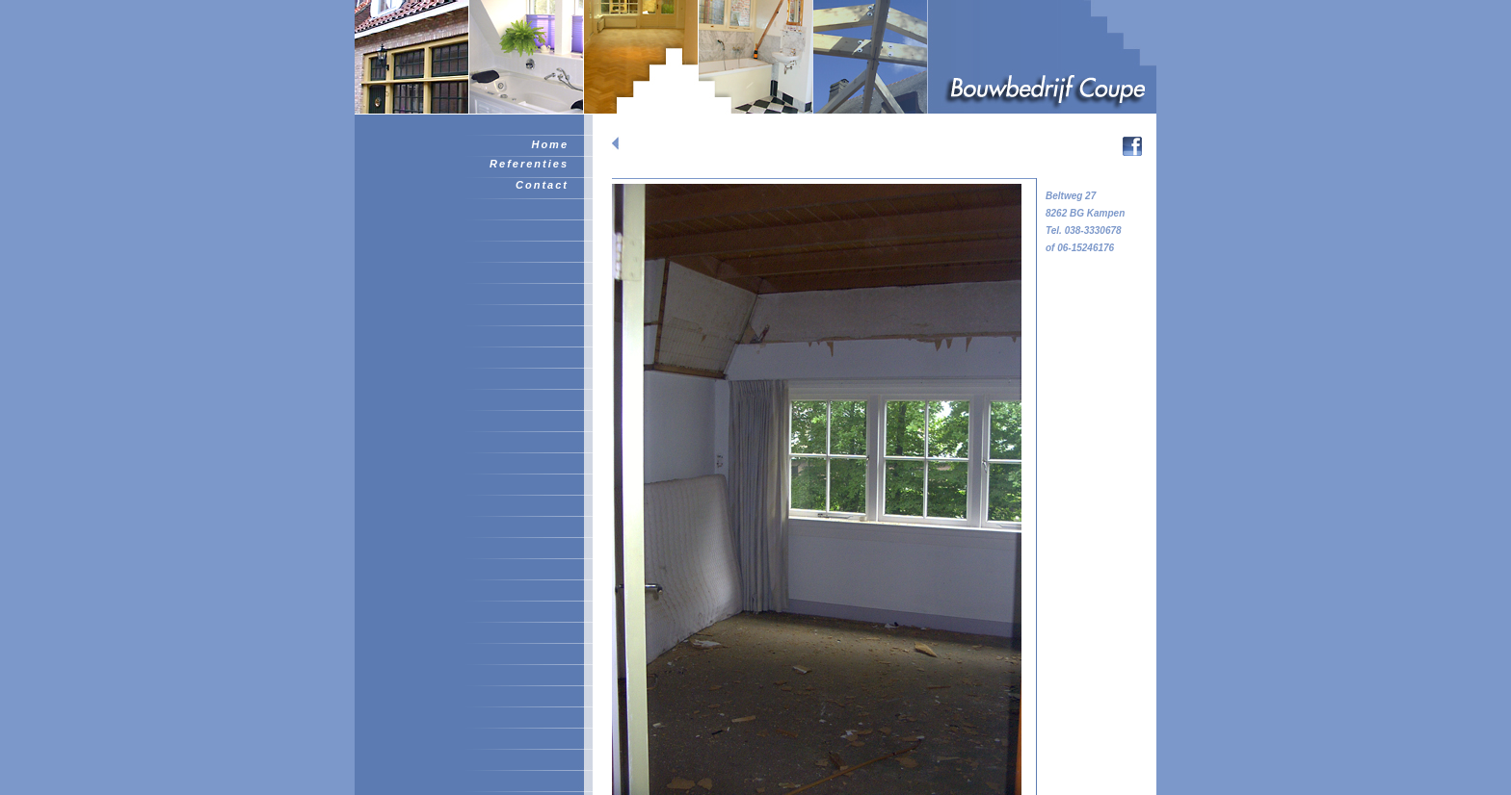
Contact (542, 185)
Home (550, 144)
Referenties (529, 163)
